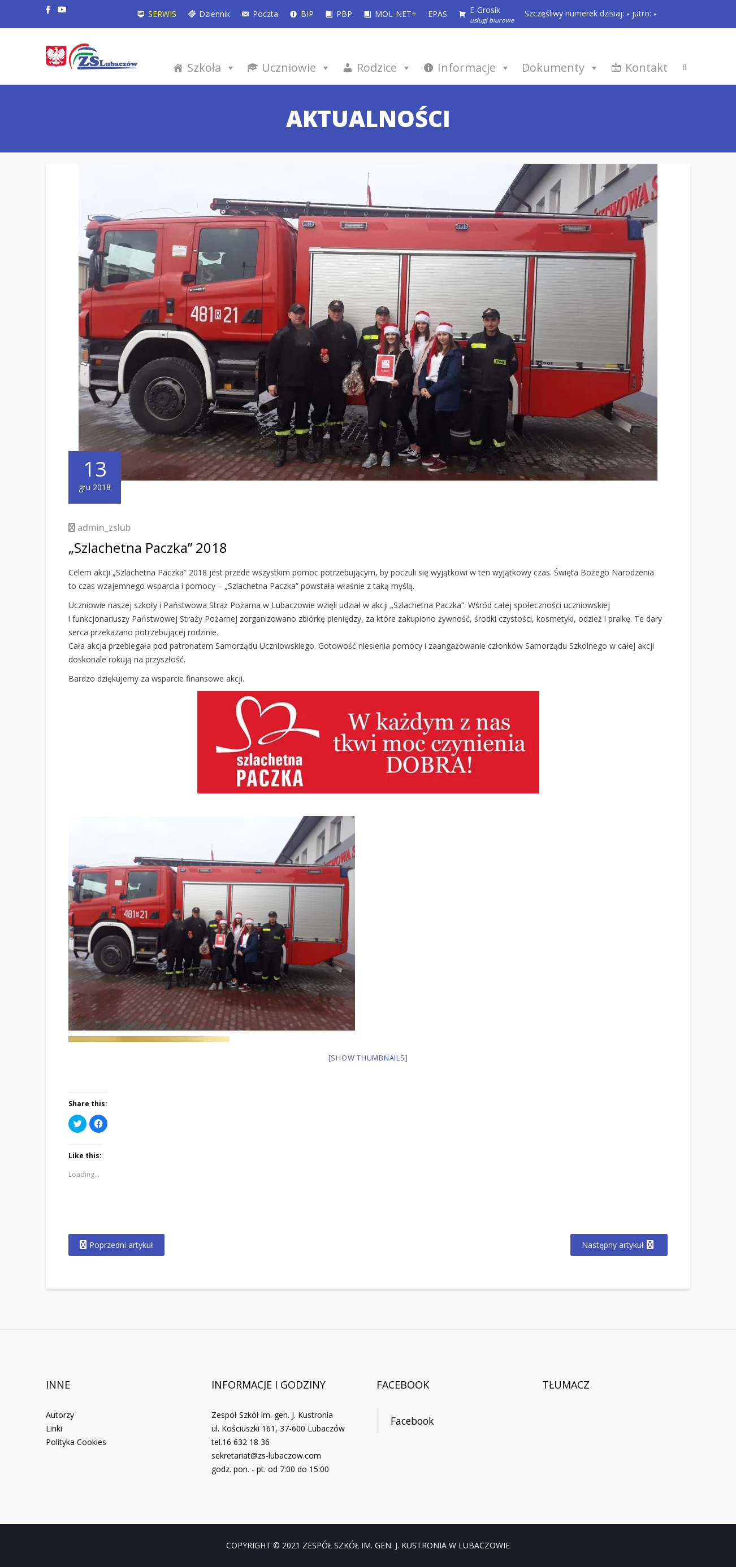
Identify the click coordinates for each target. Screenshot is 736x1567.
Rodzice (384, 67)
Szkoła (211, 67)
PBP (344, 13)
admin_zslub (104, 527)
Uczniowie (296, 67)
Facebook (402, 1384)
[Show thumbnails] (368, 1058)
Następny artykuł (613, 1244)
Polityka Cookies (76, 1442)
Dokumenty (560, 67)
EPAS (437, 13)
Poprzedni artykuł (121, 1244)
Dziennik (214, 13)
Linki (54, 1428)
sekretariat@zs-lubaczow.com (266, 1455)
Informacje (474, 67)
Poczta (265, 13)
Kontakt (646, 67)
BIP (307, 13)
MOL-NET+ (396, 13)
